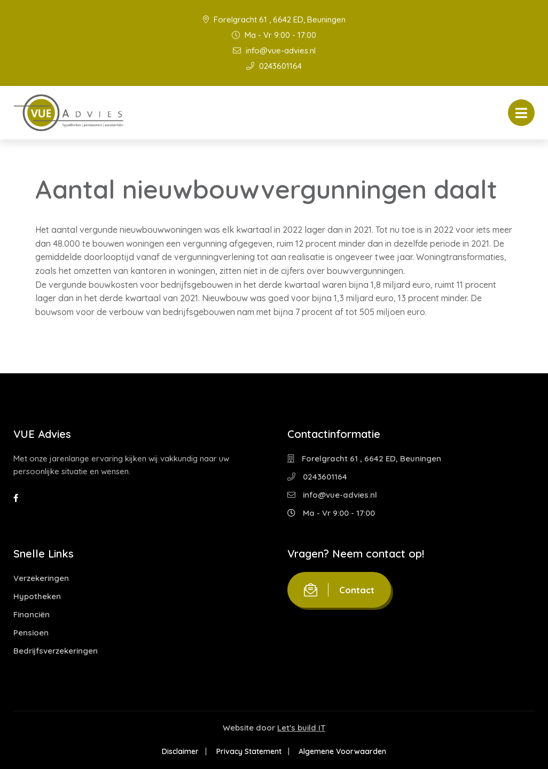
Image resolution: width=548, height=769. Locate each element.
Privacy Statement (248, 751)
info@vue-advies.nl (274, 50)
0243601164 (274, 66)
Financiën (31, 614)
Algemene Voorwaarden (343, 751)
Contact (339, 590)
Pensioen (31, 632)
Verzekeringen (41, 578)
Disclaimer (179, 751)
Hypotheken (37, 596)
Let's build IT (301, 728)
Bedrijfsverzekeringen (55, 651)
